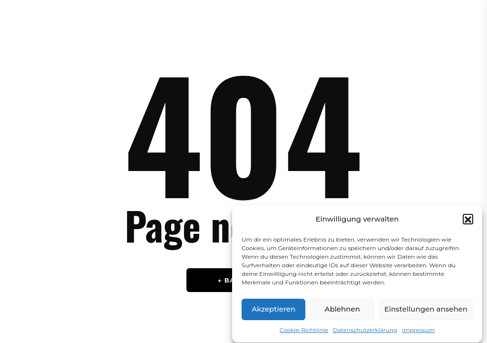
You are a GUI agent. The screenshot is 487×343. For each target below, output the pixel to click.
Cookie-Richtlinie (304, 332)
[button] (468, 222)
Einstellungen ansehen (426, 312)
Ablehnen (342, 312)
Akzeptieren (273, 312)
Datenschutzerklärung (365, 332)
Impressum (418, 332)
